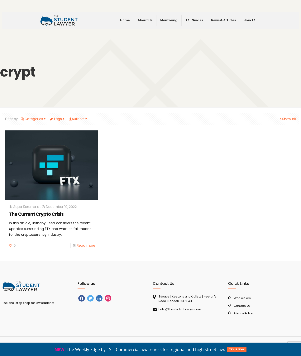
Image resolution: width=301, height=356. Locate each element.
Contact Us (242, 306)
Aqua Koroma (24, 206)
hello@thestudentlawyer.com (180, 309)
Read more (86, 245)
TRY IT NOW (237, 349)
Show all (287, 119)
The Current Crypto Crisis (36, 214)
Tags (57, 119)
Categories (33, 119)
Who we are (242, 298)
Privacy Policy (243, 313)
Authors (78, 119)
